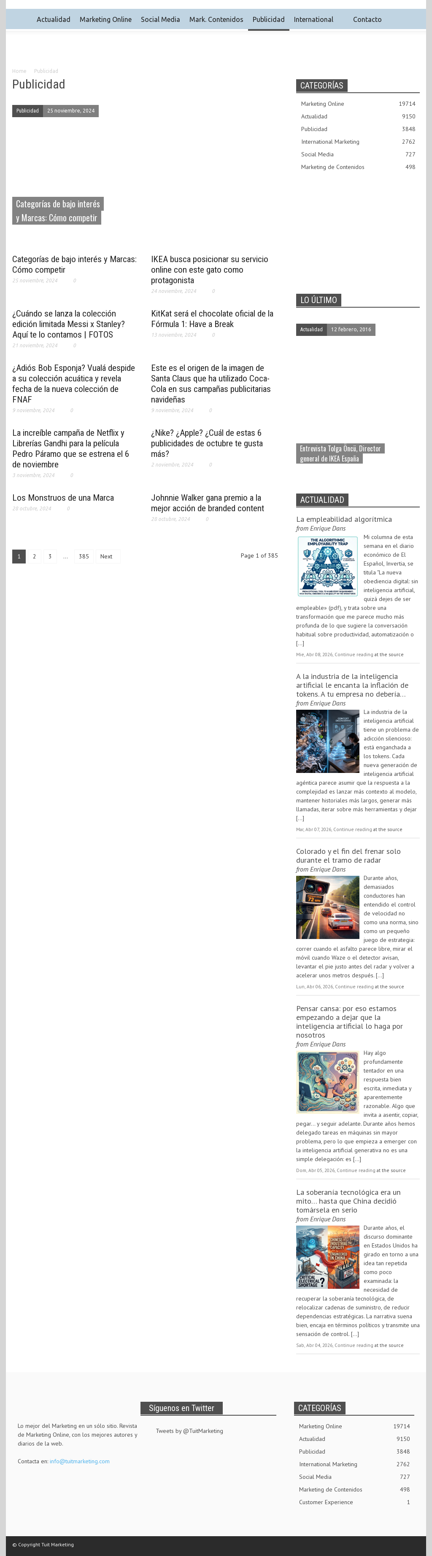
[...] (300, 643)
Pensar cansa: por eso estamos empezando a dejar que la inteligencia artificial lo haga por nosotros (349, 1021)
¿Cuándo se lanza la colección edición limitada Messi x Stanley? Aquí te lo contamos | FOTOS (68, 324)
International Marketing (358, 141)
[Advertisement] (216, 55)
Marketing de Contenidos (358, 167)
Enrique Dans (328, 528)
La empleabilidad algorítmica (344, 519)
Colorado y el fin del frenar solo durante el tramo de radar (348, 855)
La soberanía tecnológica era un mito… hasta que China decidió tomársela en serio (348, 1201)
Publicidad (269, 19)
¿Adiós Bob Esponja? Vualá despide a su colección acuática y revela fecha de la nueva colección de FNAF (73, 384)
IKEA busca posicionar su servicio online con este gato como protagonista (209, 269)
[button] (410, 19)
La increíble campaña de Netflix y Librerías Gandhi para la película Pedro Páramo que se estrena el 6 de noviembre (70, 448)
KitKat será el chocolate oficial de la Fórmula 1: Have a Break (212, 319)
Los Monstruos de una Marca (63, 498)
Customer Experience (354, 1502)
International (313, 19)
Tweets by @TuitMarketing (189, 1431)
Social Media (160, 19)
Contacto (362, 19)
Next (107, 556)
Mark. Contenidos (216, 19)
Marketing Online (106, 19)
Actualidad (53, 19)
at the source (389, 654)
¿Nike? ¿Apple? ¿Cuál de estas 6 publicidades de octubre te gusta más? (207, 443)
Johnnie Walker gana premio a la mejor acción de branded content (207, 503)
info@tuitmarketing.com (80, 1461)
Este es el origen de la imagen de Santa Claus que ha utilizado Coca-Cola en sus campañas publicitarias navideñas (211, 384)
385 (84, 556)
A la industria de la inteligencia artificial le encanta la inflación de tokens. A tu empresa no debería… (352, 685)
